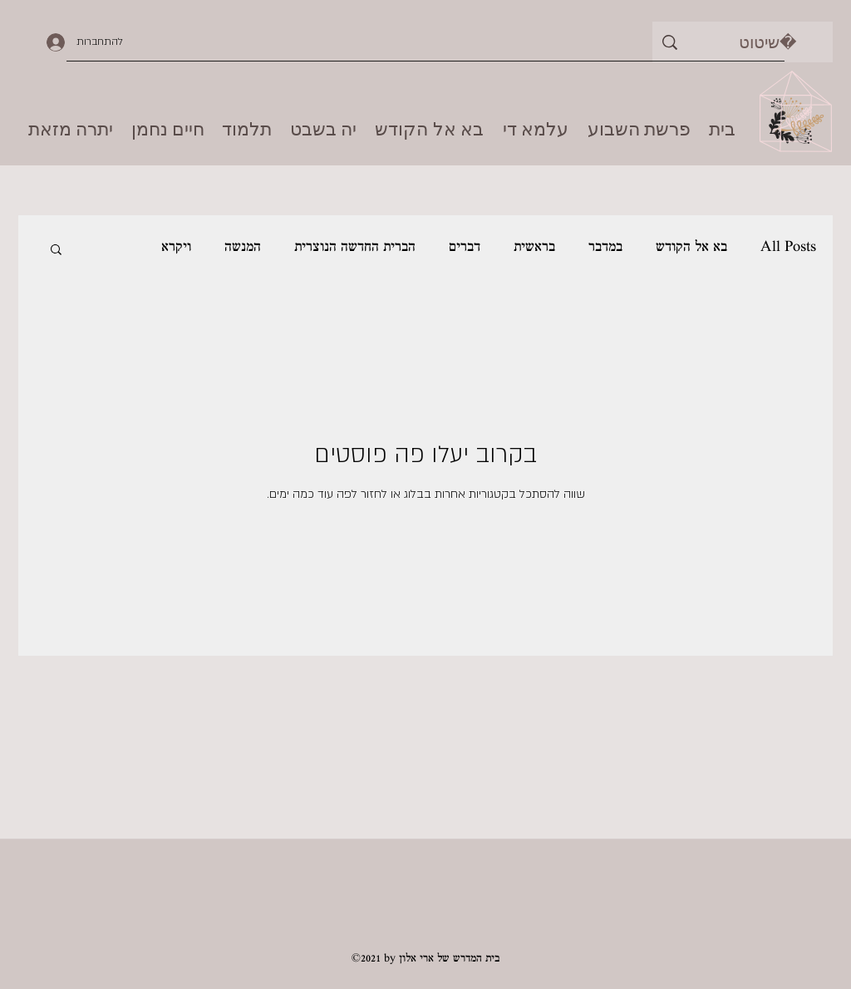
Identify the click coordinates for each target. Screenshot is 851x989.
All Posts (788, 248)
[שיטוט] (767, 42)
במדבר (605, 248)
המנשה (242, 248)
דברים (464, 248)
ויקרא (176, 248)
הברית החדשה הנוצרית (355, 248)
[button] (56, 250)
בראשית (534, 248)
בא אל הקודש (691, 248)
